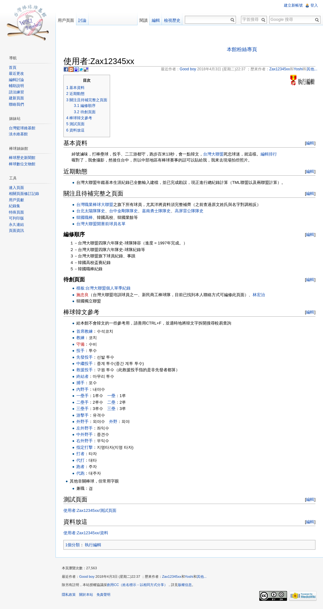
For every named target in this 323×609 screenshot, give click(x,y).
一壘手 (82, 395)
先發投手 (84, 357)
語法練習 (16, 92)
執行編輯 (93, 544)
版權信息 (185, 585)
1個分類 (72, 544)
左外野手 (84, 428)
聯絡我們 (16, 104)
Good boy (87, 576)
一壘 (111, 395)
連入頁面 (16, 187)
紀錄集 (14, 206)
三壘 (111, 408)
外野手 (82, 421)
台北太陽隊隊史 (90, 210)
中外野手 (84, 434)
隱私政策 (69, 594)
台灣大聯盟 (213, 154)
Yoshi (189, 576)
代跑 (80, 473)
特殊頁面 (16, 212)
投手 (80, 350)
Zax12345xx (171, 576)
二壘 (111, 402)
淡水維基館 (18, 134)
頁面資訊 (16, 230)
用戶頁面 (66, 20)
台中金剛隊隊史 (123, 210)
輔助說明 (16, 86)
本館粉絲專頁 (242, 49)
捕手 (80, 382)
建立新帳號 (293, 5)
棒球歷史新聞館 (22, 157)
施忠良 (82, 294)
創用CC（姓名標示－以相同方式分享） (137, 585)
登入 (314, 5)
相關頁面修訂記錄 (24, 193)
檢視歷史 (172, 20)
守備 (80, 344)
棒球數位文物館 (22, 164)
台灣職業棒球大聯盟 (94, 204)
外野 (113, 421)
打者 (80, 453)
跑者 (80, 466)
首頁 (12, 67)
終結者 (82, 376)
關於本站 (86, 594)
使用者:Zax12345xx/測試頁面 (89, 510)
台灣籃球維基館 (22, 128)
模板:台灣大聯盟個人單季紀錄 (103, 288)
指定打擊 (84, 447)
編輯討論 (16, 80)
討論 (82, 20)
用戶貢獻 (16, 200)
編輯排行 (269, 154)
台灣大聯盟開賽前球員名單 (101, 223)
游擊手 (82, 415)
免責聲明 (103, 594)
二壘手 (82, 402)
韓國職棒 (84, 217)
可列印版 (16, 218)
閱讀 (143, 20)
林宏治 (259, 294)
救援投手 (84, 369)
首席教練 (84, 331)
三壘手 (82, 408)
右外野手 (84, 440)
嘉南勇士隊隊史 (156, 210)
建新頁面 (16, 98)
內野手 (82, 389)
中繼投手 (84, 363)
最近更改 (16, 73)
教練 (80, 337)
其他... (202, 576)
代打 (80, 460)
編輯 (310, 143)
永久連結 (16, 224)
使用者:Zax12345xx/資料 (85, 532)
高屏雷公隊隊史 (189, 210)
